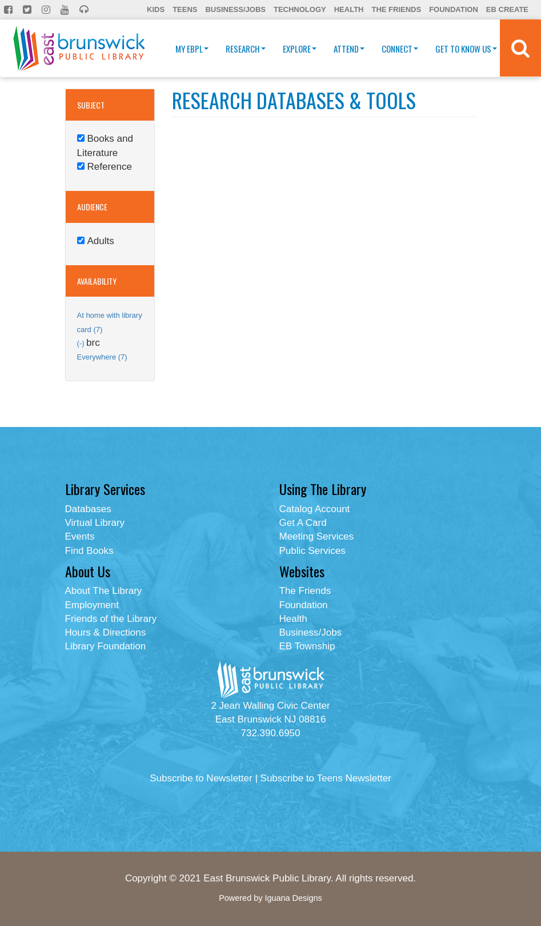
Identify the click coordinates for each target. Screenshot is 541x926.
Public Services (312, 550)
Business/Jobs (235, 9)
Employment (92, 605)
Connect (400, 48)
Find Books (89, 550)
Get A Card (303, 522)
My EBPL (192, 48)
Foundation (453, 9)
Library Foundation (105, 646)
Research (246, 48)
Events (80, 536)
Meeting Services (316, 536)
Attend (349, 48)
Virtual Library (95, 522)
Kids (156, 9)
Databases (88, 509)
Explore (299, 48)
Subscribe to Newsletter (201, 778)
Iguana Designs (293, 898)
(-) (82, 343)
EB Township (307, 646)
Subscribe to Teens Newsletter (326, 778)
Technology (300, 9)
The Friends (396, 9)
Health (349, 9)
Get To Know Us (466, 48)
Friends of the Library (111, 618)
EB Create (507, 9)
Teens (185, 9)
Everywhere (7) (102, 357)
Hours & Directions (105, 632)
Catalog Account (314, 509)
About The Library (103, 590)
